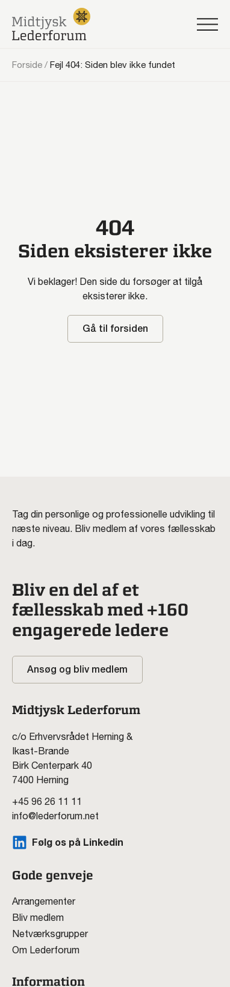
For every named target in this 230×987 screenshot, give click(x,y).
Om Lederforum (45, 949)
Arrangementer (43, 901)
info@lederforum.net (55, 815)
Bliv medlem (38, 917)
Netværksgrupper (50, 933)
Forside (27, 65)
